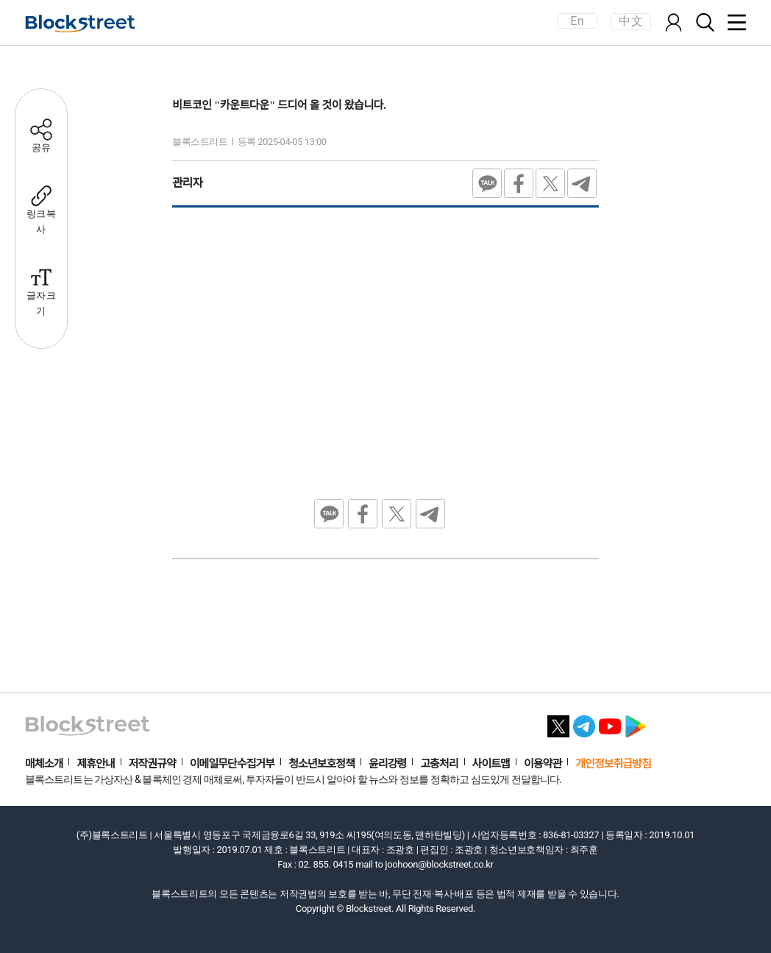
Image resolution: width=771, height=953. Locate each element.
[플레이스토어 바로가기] (636, 722)
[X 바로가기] (558, 722)
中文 (631, 21)
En (576, 21)
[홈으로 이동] (80, 23)
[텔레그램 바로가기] (584, 722)
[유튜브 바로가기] (610, 722)
